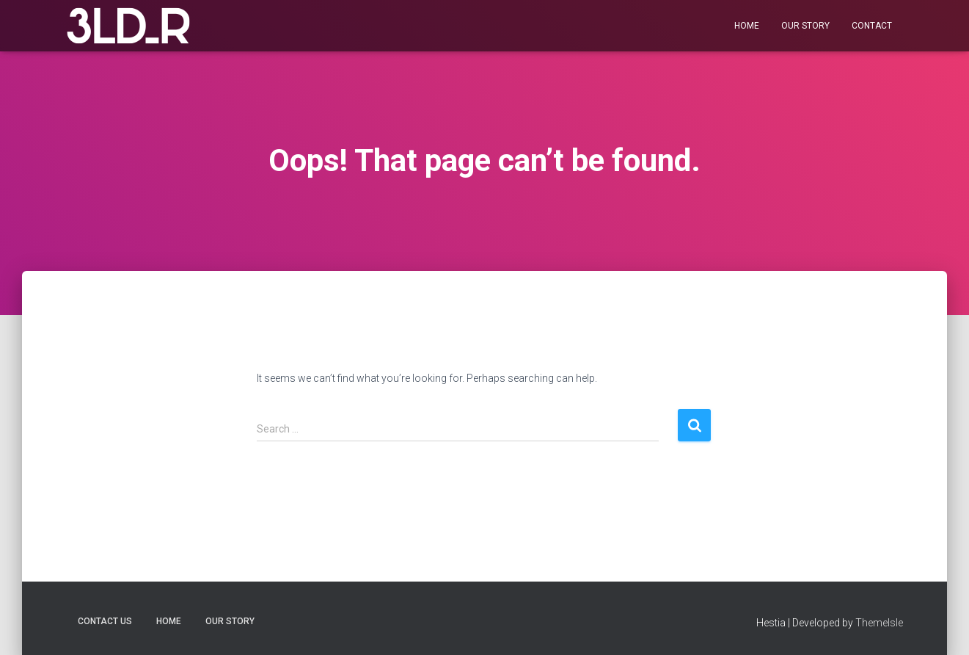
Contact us (105, 621)
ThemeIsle (879, 623)
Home (746, 26)
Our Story (805, 26)
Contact (872, 26)
